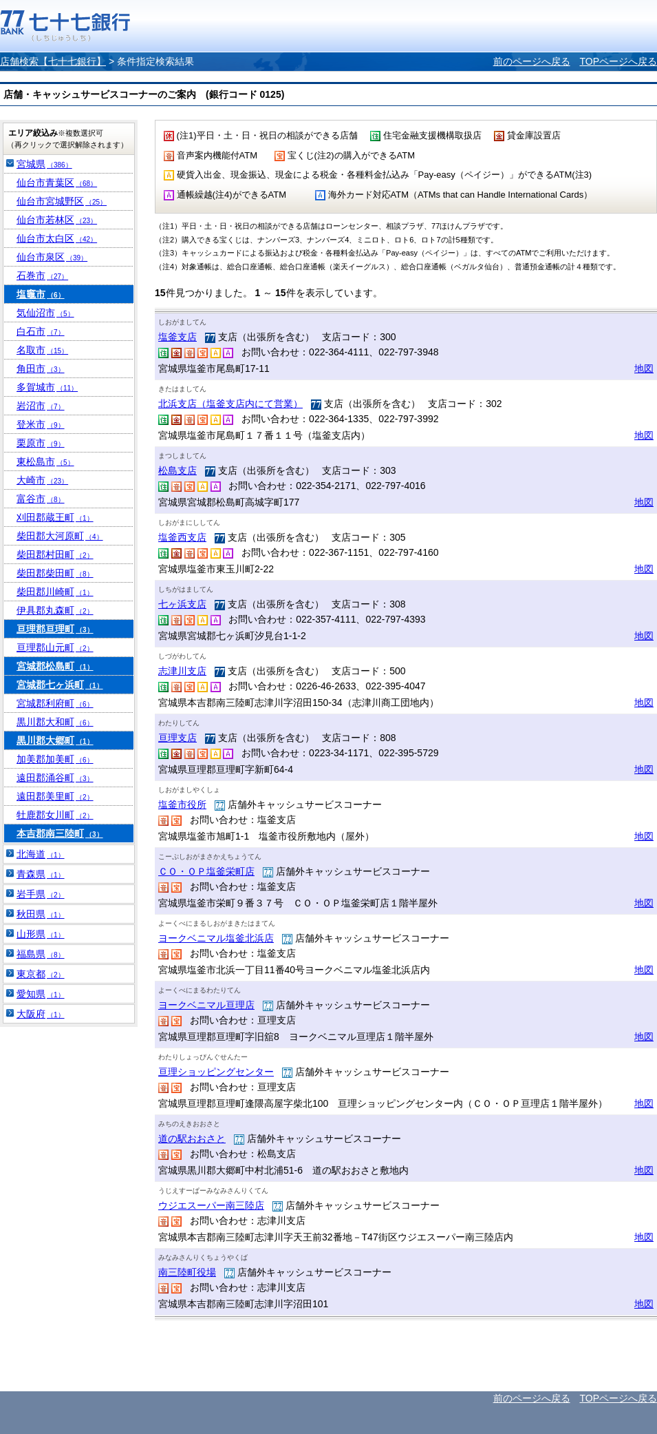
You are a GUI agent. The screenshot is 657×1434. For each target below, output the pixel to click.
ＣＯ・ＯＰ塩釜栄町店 (206, 871)
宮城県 (44, 163)
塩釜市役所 (182, 804)
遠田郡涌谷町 (55, 777)
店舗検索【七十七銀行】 (53, 61)
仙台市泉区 (52, 256)
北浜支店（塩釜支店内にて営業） (230, 403)
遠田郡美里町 (55, 796)
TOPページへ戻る (618, 61)
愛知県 (41, 993)
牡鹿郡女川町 (55, 814)
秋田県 (41, 913)
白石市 (41, 331)
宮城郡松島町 (55, 666)
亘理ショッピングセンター (216, 1071)
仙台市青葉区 (57, 182)
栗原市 (41, 442)
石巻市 (42, 275)
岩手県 (41, 894)
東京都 (41, 973)
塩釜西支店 (182, 537)
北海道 (41, 854)
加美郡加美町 (55, 759)
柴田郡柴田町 (55, 573)
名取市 (42, 349)
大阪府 (41, 1013)
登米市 (41, 424)
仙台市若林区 (57, 219)
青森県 (41, 874)
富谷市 (41, 498)
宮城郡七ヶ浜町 (60, 684)
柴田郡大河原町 (60, 535)
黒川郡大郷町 (55, 740)
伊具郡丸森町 (55, 610)
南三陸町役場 (187, 1272)
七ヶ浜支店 (182, 604)
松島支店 (177, 470)
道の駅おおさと (192, 1138)
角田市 (41, 368)
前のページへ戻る (531, 61)
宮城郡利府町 (55, 703)
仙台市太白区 (57, 238)
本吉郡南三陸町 (60, 833)
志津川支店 (182, 670)
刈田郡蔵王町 (55, 517)
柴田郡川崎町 (55, 591)
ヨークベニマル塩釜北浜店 (216, 938)
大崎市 (42, 480)
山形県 (41, 933)
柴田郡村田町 (55, 554)
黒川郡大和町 (55, 721)
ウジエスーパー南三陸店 (211, 1205)
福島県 (41, 953)
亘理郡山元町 (55, 647)
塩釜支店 (177, 336)
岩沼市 (41, 405)
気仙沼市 (45, 312)
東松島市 (45, 461)
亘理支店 (177, 737)
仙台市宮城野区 (62, 201)
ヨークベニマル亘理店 (206, 1004)
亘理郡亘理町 (55, 628)
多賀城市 (47, 387)
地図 (644, 368)
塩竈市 (41, 294)
